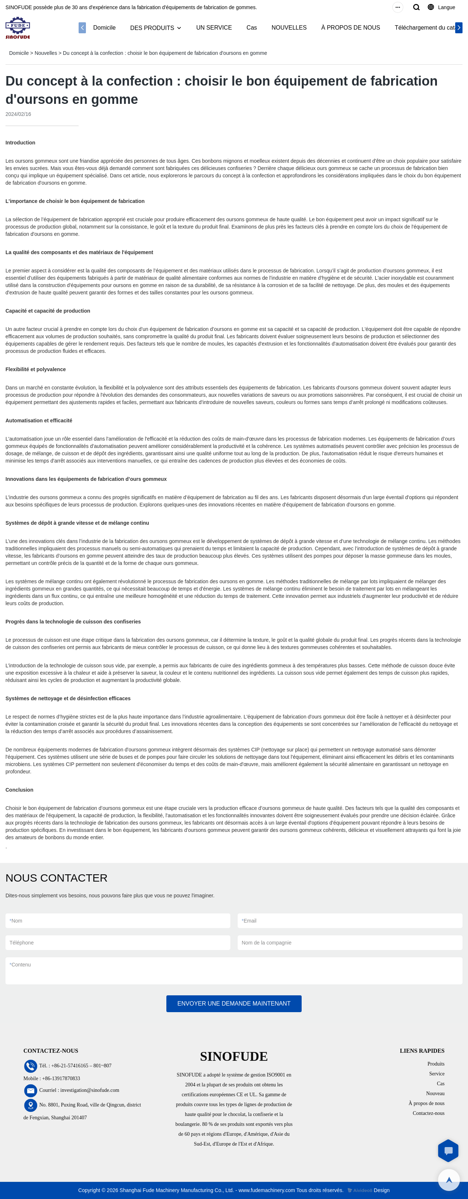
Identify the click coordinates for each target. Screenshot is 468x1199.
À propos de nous (427, 1103)
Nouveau (435, 1093)
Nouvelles (46, 53)
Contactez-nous (429, 1113)
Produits (436, 1064)
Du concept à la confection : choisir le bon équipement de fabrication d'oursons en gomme (165, 53)
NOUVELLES (289, 27)
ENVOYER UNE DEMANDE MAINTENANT (233, 1003)
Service (437, 1074)
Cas (251, 27)
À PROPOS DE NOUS (350, 27)
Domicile (104, 27)
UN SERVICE (214, 27)
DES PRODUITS (152, 28)
